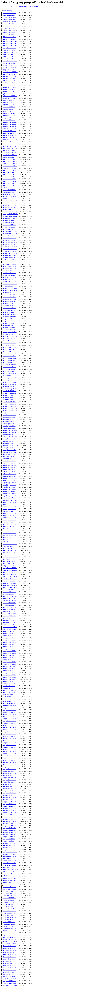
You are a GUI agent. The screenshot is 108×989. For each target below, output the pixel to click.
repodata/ (5, 884)
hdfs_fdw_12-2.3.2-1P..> (9, 80)
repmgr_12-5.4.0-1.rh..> (9, 880)
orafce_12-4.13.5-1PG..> (9, 185)
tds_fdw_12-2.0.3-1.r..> (9, 939)
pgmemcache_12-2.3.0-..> (10, 478)
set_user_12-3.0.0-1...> (9, 904)
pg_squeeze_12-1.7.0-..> (9, 345)
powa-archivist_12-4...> (9, 856)
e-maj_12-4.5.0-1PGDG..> (10, 59)
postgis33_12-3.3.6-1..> (9, 749)
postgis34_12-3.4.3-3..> (9, 766)
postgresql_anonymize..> (10, 843)
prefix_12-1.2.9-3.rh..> (9, 871)
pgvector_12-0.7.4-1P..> (9, 616)
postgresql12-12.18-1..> (9, 812)
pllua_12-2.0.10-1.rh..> (9, 631)
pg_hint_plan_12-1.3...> (9, 279)
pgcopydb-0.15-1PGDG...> (10, 445)
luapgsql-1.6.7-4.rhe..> (9, 120)
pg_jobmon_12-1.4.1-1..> (10, 284)
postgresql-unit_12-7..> (9, 791)
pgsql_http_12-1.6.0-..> (9, 548)
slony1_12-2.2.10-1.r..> (9, 913)
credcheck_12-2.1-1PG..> (10, 28)
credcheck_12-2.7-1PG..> (10, 34)
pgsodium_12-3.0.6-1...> (9, 526)
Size (30, 6)
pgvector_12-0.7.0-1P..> (9, 607)
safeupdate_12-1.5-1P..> (9, 895)
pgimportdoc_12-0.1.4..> (9, 467)
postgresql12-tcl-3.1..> (9, 841)
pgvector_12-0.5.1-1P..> (9, 596)
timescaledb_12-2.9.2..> (9, 950)
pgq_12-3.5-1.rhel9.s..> (9, 498)
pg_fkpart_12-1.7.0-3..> (9, 277)
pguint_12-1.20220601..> (10, 583)
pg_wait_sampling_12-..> (10, 408)
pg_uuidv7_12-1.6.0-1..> (9, 406)
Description (35, 6)
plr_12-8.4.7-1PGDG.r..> (10, 699)
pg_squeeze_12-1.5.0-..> (9, 338)
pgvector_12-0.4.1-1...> (9, 589)
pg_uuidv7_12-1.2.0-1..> (9, 395)
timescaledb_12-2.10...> (9, 954)
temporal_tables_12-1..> (9, 943)
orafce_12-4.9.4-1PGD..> (10, 168)
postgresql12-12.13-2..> (9, 799)
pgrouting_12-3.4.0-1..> (9, 511)
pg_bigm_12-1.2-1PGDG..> (10, 214)
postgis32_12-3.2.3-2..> (9, 721)
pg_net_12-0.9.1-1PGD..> (10, 286)
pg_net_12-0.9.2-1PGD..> (10, 288)
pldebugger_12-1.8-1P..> (9, 622)
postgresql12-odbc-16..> (9, 830)
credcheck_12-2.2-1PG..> (10, 30)
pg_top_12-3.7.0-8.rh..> (9, 384)
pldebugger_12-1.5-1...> (9, 620)
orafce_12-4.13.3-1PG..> (9, 183)
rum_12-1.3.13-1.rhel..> (9, 887)
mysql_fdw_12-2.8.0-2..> (10, 139)
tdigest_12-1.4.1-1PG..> (9, 937)
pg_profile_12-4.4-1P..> (9, 312)
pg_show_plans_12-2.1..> (10, 334)
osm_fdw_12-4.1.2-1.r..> (9, 187)
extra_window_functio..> (10, 61)
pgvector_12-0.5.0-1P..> (9, 594)
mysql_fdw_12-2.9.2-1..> (10, 146)
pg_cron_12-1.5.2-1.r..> (9, 240)
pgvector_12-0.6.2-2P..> (9, 605)
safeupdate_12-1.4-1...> (9, 891)
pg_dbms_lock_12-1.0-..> (10, 255)
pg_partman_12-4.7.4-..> (9, 301)
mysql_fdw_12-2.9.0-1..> (10, 142)
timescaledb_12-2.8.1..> (9, 946)
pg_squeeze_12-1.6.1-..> (9, 340)
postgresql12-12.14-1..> (9, 801)
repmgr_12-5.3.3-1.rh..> (9, 878)
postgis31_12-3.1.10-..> (9, 714)
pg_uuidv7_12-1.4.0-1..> (9, 399)
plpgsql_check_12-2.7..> (9, 662)
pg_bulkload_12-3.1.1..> (9, 218)
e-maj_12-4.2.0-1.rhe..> (9, 50)
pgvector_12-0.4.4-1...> (9, 592)
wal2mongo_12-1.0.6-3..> (10, 985)
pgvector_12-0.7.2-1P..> (9, 611)
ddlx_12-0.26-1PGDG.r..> (10, 43)
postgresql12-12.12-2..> (9, 795)
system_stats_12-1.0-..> (9, 924)
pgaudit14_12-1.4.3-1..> (9, 415)
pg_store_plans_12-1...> (9, 375)
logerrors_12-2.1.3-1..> (9, 111)
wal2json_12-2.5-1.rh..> (9, 978)
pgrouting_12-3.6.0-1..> (9, 520)
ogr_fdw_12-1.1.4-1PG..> (10, 155)
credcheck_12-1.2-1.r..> (9, 24)
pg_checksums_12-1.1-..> (10, 229)
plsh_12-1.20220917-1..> (10, 703)
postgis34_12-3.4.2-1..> (9, 760)
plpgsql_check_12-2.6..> (9, 655)
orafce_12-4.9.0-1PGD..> (10, 159)
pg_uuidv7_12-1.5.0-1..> (9, 404)
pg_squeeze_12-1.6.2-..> (9, 343)
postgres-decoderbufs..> (9, 769)
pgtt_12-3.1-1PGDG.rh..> (10, 579)
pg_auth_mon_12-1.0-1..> (10, 201)
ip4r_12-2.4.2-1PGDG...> (10, 96)
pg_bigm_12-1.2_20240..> (10, 216)
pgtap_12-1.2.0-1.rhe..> (9, 565)
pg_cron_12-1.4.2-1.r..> (9, 235)
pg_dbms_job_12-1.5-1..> (10, 253)
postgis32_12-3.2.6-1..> (9, 729)
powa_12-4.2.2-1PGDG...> (10, 869)
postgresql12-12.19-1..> (9, 815)
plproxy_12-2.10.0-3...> (9, 690)
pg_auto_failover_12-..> (9, 205)
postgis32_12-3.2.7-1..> (9, 732)
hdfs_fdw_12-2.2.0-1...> (9, 74)
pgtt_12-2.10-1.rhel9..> (9, 574)
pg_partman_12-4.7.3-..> (9, 297)
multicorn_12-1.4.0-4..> (9, 137)
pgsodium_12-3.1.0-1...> (9, 528)
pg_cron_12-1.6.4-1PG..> (10, 251)
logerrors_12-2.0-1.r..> (9, 100)
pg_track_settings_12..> (9, 386)
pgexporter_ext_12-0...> (9, 458)
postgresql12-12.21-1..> (9, 823)
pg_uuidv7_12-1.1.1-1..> (9, 393)
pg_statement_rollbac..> (9, 364)
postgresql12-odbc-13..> (9, 828)
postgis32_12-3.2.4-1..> (9, 723)
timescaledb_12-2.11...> (9, 961)
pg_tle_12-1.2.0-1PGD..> (10, 382)
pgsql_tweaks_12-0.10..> (10, 552)
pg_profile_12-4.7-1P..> (9, 316)
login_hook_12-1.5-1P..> (9, 113)
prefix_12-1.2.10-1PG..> (9, 874)
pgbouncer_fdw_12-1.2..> (10, 437)
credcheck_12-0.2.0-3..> (9, 19)
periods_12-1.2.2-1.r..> (9, 198)
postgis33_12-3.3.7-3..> (9, 756)
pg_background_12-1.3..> (10, 211)
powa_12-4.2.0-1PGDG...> (10, 865)
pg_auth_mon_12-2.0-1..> (10, 203)
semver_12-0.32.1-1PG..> (10, 900)
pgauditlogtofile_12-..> (9, 417)
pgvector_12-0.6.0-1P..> (9, 598)
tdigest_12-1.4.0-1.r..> (9, 935)
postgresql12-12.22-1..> (9, 825)
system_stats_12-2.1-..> (9, 926)
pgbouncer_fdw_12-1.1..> (10, 434)
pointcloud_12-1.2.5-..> (9, 705)
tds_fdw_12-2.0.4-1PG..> (10, 941)
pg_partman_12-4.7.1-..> (9, 292)
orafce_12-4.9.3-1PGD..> (10, 166)
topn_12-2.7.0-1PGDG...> (10, 976)
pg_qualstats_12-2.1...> (9, 321)
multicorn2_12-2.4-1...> (9, 131)
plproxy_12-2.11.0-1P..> (9, 692)
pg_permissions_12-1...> (9, 303)
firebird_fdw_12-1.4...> (9, 67)
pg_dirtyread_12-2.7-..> (9, 260)
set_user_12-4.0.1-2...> (9, 908)
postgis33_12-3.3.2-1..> (9, 740)
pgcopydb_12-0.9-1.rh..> (9, 450)
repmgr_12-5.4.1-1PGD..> (10, 882)
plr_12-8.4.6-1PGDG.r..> (10, 697)
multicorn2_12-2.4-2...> (9, 133)
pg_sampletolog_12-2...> (10, 332)
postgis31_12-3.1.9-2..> (9, 712)
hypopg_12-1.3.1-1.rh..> (9, 87)
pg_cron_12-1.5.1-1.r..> (9, 238)
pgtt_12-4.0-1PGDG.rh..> (10, 581)
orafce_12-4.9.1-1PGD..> (10, 161)
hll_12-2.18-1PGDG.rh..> (10, 85)
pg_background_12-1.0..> (10, 209)
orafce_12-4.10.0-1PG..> (9, 170)
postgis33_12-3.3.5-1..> (9, 747)
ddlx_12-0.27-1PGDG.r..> (10, 45)
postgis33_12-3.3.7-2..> (9, 753)
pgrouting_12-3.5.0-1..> (9, 517)
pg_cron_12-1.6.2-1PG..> (10, 246)
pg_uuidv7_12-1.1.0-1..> (9, 391)
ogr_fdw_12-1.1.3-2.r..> (9, 152)
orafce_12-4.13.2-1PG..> (9, 181)
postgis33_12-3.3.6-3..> (9, 751)
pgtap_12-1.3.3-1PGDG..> (10, 570)
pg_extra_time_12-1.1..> (9, 262)
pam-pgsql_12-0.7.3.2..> (9, 190)
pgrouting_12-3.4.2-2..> (9, 515)
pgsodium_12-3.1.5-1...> (9, 535)
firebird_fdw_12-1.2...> (9, 63)
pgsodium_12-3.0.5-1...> (9, 524)
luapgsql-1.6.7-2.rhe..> (9, 117)
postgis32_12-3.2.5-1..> (9, 725)
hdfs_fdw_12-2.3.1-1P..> (9, 78)
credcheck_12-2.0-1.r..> (9, 26)
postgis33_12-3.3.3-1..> (9, 742)
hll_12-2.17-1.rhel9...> (9, 83)
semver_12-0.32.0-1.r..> (9, 898)
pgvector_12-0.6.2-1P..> (9, 603)
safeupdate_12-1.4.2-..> (9, 893)
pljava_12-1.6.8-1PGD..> (10, 629)
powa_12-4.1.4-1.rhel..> (9, 863)
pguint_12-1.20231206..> (10, 585)
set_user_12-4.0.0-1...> (9, 906)
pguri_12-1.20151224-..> (10, 587)
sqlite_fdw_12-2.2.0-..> (9, 915)
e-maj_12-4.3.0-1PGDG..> (10, 52)
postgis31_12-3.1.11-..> (9, 716)
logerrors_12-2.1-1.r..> (9, 104)
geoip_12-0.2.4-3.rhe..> (9, 69)
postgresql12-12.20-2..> (9, 821)
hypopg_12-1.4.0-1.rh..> (9, 89)
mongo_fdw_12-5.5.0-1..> (10, 124)
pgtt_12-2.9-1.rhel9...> (9, 572)
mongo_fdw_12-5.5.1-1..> (10, 126)
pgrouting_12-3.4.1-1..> (9, 513)
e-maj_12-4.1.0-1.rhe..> (9, 48)
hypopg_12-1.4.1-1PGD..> (10, 91)
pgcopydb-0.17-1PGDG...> (10, 447)
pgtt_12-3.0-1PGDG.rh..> (10, 576)
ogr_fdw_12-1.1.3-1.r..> (9, 150)
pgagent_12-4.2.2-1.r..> (9, 412)
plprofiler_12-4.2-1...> (9, 683)
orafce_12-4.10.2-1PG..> (9, 172)
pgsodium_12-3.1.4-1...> (9, 533)
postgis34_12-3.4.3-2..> (9, 764)
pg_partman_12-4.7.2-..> (9, 294)
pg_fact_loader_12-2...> (9, 266)
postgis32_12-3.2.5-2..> (9, 727)
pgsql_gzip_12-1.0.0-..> (9, 546)
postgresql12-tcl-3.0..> (9, 839)
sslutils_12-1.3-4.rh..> (9, 922)
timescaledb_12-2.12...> (9, 967)
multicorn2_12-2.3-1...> (9, 128)
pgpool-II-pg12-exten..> (9, 482)
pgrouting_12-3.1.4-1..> (9, 506)
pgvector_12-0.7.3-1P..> (9, 614)
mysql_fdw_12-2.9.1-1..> (10, 144)
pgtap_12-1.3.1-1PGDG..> (10, 568)
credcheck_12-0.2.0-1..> (9, 17)
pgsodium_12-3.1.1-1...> (9, 530)
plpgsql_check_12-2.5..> (9, 651)
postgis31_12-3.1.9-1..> (9, 710)
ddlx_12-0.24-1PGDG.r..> (10, 41)
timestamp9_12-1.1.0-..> (9, 970)
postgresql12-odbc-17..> (9, 832)
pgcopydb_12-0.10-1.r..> (9, 452)
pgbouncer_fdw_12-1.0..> (10, 432)
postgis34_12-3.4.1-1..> (9, 758)
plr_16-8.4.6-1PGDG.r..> (10, 701)
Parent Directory (7, 10)
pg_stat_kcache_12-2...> (9, 347)
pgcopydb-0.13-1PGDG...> (10, 443)
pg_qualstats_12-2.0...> (9, 319)
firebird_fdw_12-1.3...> (9, 65)
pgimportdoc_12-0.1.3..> (9, 465)
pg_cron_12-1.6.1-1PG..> (10, 244)
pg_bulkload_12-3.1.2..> (9, 220)
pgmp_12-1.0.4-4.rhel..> (9, 480)
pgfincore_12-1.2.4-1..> (9, 463)
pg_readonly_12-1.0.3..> (9, 325)
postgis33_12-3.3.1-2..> (9, 738)
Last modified (23, 6)
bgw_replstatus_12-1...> (9, 13)
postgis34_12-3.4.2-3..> (9, 762)
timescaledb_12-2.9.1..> (9, 948)
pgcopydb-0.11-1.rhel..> (9, 439)
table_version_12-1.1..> (9, 930)
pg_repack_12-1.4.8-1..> (9, 327)
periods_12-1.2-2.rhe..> (9, 196)
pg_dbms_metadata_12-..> (10, 257)
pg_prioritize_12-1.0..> (9, 310)
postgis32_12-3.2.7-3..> (9, 734)
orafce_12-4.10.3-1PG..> (9, 174)
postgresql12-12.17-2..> (9, 810)
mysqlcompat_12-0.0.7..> (10, 148)
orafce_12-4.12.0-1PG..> (9, 179)
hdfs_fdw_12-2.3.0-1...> (9, 76)
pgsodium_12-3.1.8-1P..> (10, 541)
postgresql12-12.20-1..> (9, 819)
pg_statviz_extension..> (9, 369)
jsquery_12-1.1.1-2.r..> (9, 98)
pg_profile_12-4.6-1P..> (9, 314)
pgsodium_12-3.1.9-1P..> (10, 544)
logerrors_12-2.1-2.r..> (9, 107)
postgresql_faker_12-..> (9, 854)
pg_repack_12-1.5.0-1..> (9, 329)
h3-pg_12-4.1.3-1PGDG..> (10, 72)
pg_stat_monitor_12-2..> (9, 358)
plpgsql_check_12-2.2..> (9, 633)
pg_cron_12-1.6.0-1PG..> (10, 242)
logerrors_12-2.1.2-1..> (9, 109)
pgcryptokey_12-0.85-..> (9, 454)
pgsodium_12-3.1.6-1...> (9, 537)
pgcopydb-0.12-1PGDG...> (10, 441)
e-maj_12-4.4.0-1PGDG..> (10, 56)
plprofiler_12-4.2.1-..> (9, 686)
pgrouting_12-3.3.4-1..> (9, 509)
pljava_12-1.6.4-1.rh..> (9, 624)
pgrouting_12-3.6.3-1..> (9, 522)
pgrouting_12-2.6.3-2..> (9, 502)
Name (10, 6)
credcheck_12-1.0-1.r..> (9, 21)
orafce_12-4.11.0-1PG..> (9, 176)
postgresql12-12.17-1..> (9, 808)
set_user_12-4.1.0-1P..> (9, 911)
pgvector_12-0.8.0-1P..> (9, 618)
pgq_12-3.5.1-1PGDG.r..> (10, 500)
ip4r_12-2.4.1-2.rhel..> (9, 93)
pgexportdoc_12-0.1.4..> (9, 456)
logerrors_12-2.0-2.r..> (9, 102)
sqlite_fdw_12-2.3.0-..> (9, 917)
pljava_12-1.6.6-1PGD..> (10, 627)
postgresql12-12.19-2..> (9, 817)
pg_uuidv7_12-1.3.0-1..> (9, 397)
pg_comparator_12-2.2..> (10, 233)
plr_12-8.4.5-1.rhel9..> (9, 694)
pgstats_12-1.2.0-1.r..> (9, 563)
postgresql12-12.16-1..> (9, 806)
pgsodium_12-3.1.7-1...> (9, 539)
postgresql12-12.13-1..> (9, 797)
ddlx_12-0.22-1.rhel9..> (9, 37)
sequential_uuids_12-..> (9, 902)
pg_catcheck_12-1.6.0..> (9, 227)
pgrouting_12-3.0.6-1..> (9, 504)
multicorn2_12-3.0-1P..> (9, 135)
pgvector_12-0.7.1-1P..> (9, 609)
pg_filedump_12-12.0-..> (10, 275)
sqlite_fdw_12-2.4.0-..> (9, 919)
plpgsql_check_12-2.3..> (9, 642)
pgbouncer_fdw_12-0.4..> (10, 430)
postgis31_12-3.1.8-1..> (9, 707)
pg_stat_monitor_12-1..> (9, 356)
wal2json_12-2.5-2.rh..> (9, 981)
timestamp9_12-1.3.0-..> (9, 972)
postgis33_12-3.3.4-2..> (9, 745)
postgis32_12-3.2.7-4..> (9, 736)
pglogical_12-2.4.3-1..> (9, 476)
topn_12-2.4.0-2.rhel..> (9, 974)
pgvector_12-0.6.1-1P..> (9, 600)
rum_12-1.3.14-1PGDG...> (10, 889)
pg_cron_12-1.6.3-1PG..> (10, 249)
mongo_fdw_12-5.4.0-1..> (10, 122)
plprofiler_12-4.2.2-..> (9, 688)
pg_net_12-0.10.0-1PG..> (10, 290)
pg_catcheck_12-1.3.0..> (9, 225)
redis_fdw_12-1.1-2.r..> (9, 876)
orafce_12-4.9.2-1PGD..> (10, 163)
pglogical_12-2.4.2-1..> (9, 474)
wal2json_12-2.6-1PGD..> (10, 983)
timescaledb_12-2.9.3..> (9, 952)
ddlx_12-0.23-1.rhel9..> (9, 39)
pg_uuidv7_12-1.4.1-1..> (9, 402)
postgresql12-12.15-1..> (9, 804)
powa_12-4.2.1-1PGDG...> (10, 867)
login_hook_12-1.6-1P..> (9, 115)
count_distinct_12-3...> (9, 15)
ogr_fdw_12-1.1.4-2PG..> (10, 157)
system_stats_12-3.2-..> (9, 928)
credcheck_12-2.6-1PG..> (10, 32)
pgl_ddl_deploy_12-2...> (9, 469)
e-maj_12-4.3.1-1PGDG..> (10, 54)
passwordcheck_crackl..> (10, 192)
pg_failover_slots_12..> (9, 268)
